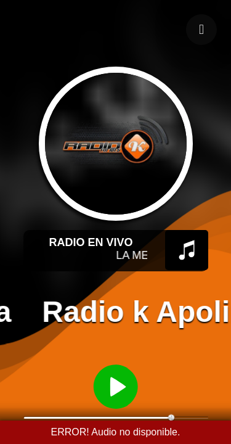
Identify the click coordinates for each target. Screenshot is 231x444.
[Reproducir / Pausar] (116, 385)
